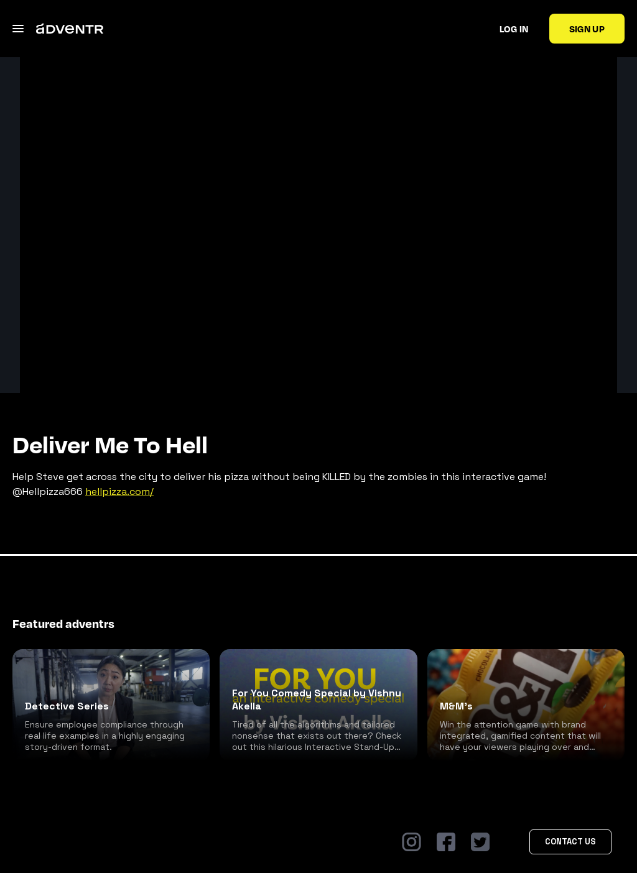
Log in (514, 28)
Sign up (587, 28)
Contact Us (570, 841)
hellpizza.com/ (119, 491)
